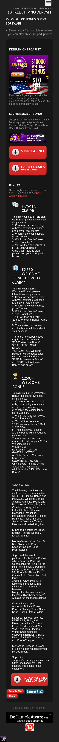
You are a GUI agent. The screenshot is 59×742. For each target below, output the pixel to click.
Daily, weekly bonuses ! (25, 194)
